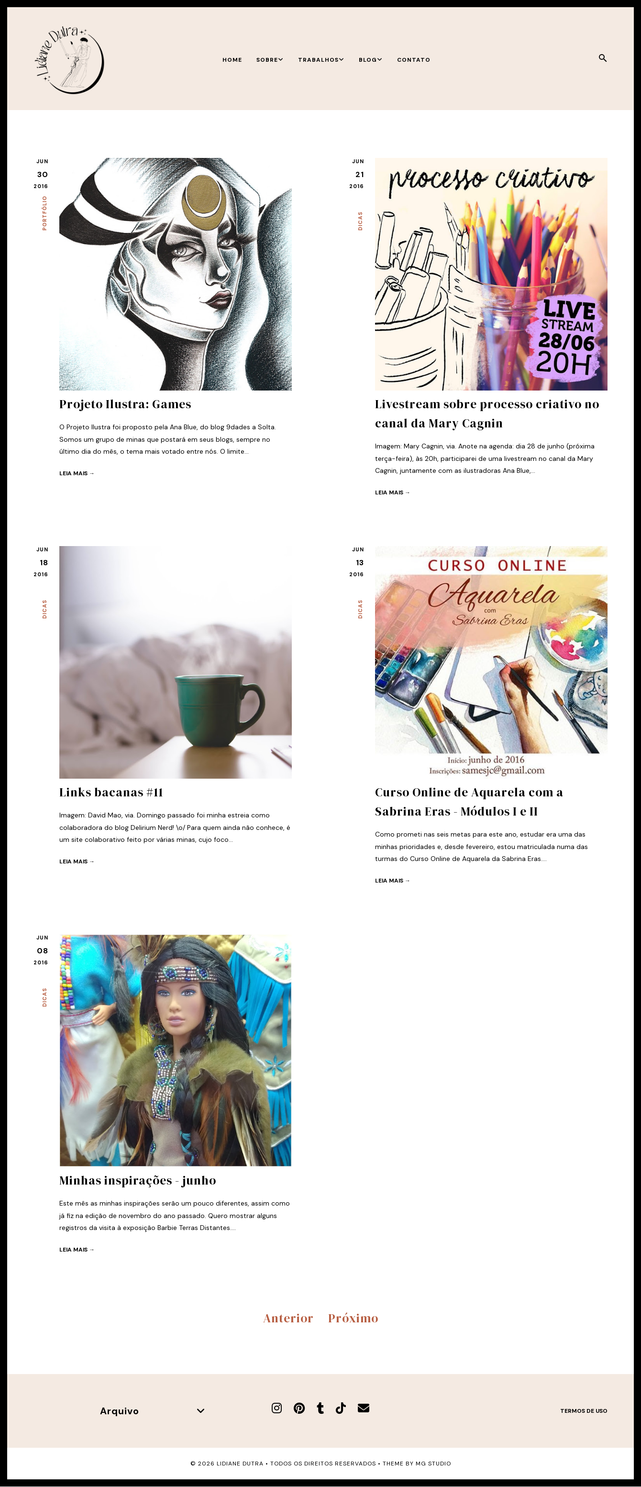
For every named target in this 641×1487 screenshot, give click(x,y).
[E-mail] (363, 1408)
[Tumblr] (320, 1408)
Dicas (360, 221)
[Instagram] (277, 1408)
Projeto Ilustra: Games (125, 404)
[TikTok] (341, 1408)
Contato (414, 60)
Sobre (270, 60)
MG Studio (433, 1463)
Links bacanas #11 (111, 792)
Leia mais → (77, 473)
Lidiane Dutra (240, 1463)
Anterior (288, 1318)
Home (232, 60)
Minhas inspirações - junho (137, 1180)
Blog (371, 60)
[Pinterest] (299, 1408)
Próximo (353, 1318)
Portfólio (44, 213)
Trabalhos (321, 60)
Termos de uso (584, 1411)
